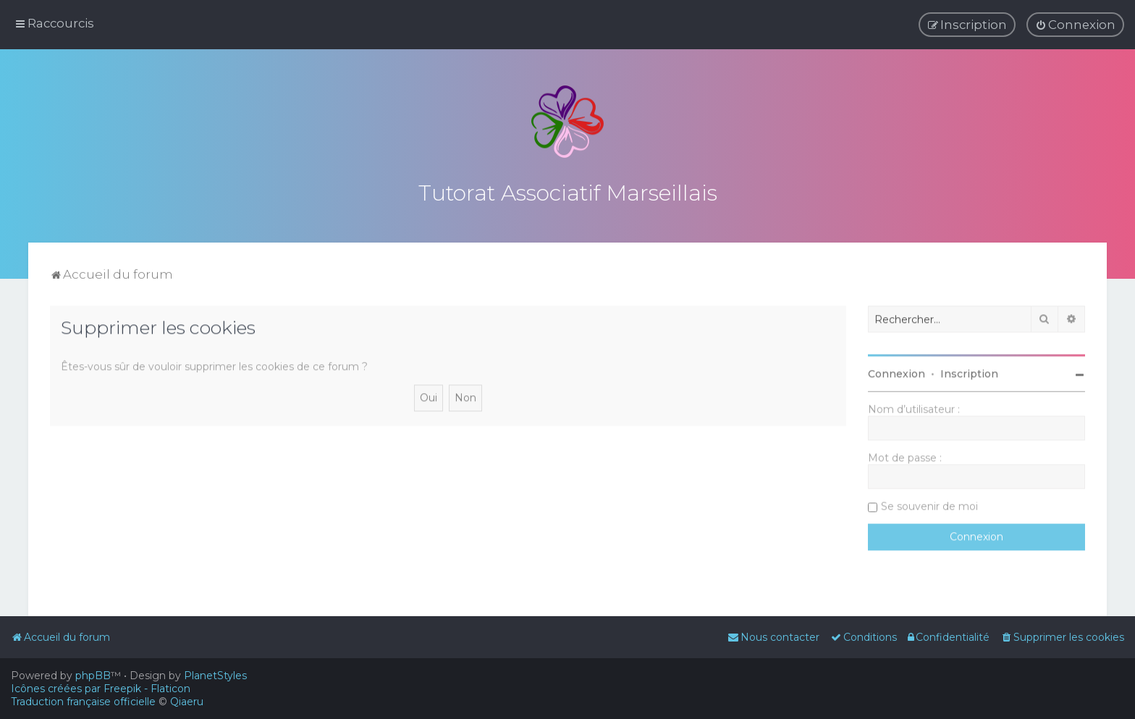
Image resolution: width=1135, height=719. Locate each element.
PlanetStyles (215, 675)
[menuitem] (1075, 22)
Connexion (896, 367)
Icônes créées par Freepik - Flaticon (100, 688)
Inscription (969, 367)
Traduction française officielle (83, 701)
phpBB (93, 675)
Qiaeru (186, 701)
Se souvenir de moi (929, 500)
